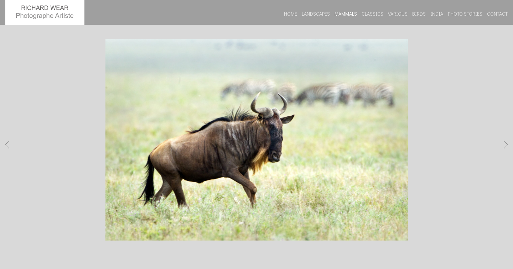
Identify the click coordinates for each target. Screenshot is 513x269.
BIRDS (419, 13)
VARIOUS (398, 13)
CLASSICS (372, 13)
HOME (290, 13)
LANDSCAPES (316, 13)
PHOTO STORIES (465, 13)
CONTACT (497, 13)
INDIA (436, 13)
